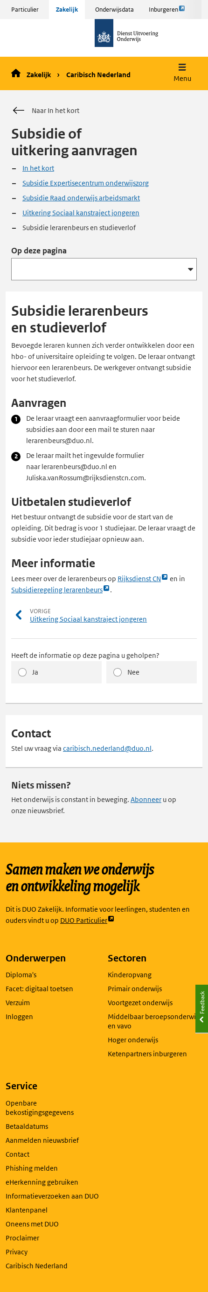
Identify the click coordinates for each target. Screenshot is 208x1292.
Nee (133, 672)
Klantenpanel (27, 1210)
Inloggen (19, 1016)
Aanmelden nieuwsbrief (42, 1140)
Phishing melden (32, 1168)
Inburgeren (167, 11)
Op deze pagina (39, 250)
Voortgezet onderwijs (140, 1002)
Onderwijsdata (114, 9)
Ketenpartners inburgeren (147, 1053)
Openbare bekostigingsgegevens (40, 1108)
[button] (182, 73)
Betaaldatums (27, 1126)
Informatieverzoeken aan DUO (52, 1196)
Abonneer (146, 799)
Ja (35, 672)
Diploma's (21, 974)
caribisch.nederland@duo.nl (107, 748)
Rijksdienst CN (143, 578)
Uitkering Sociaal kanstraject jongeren (80, 212)
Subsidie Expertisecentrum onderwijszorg (85, 183)
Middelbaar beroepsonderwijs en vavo (154, 1021)
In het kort (38, 168)
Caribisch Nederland (98, 74)
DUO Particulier (87, 920)
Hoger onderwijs (133, 1039)
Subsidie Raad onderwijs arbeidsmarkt (81, 197)
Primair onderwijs (135, 988)
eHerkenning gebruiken (42, 1182)
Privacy (17, 1251)
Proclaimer (22, 1237)
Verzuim (18, 1002)
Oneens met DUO (32, 1223)
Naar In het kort (45, 110)
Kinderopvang (130, 974)
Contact (17, 1154)
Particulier (25, 9)
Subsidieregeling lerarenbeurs (60, 590)
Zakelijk (67, 9)
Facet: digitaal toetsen (39, 988)
